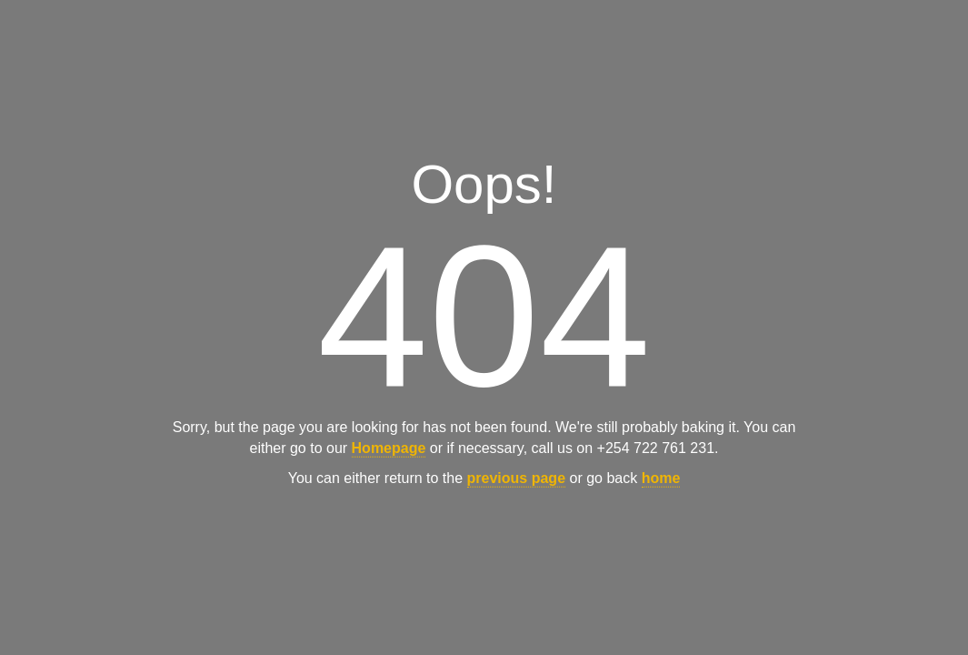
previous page (516, 478)
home (661, 478)
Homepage (389, 448)
